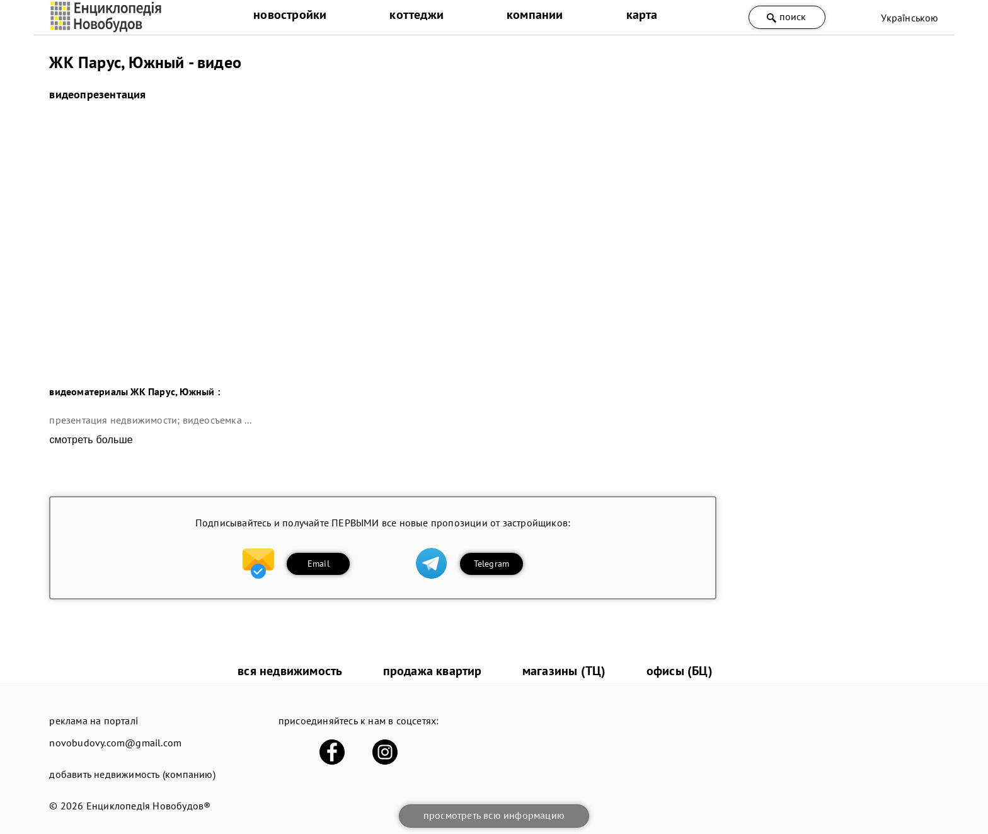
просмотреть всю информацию (494, 815)
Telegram (492, 563)
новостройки (289, 14)
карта (642, 14)
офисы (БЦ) (679, 671)
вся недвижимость (290, 671)
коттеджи (416, 14)
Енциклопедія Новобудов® (148, 805)
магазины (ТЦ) (564, 671)
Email (318, 563)
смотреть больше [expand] (90, 439)
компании (535, 14)
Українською (909, 17)
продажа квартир (432, 671)
